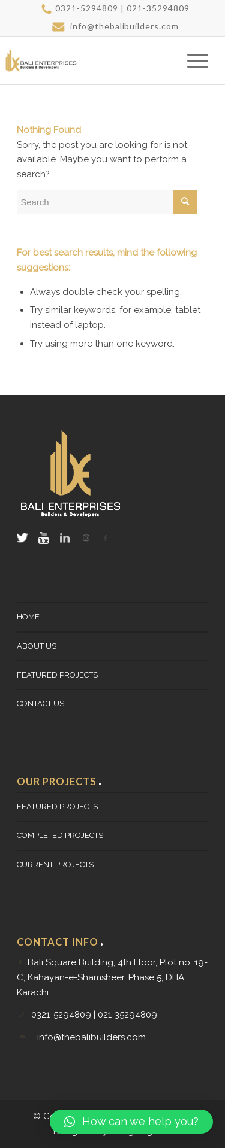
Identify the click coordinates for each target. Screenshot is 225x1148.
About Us (36, 646)
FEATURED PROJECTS (57, 674)
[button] (131, 1122)
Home (28, 616)
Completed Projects (60, 835)
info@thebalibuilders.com (115, 26)
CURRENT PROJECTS (55, 864)
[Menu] (191, 60)
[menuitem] (115, 9)
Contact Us (40, 703)
